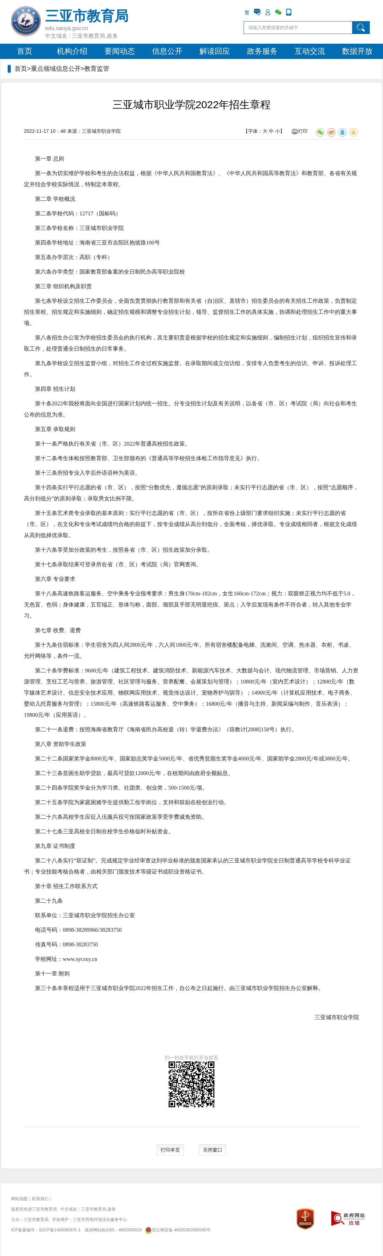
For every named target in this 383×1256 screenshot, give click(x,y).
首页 (24, 51)
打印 (300, 131)
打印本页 (170, 1150)
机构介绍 (72, 51)
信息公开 (167, 51)
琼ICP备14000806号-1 (59, 1230)
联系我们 (40, 1198)
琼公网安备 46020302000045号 (177, 1230)
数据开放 (357, 51)
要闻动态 (119, 51)
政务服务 (262, 51)
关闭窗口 (212, 1150)
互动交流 (310, 51)
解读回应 (214, 51)
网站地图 (19, 1198)
